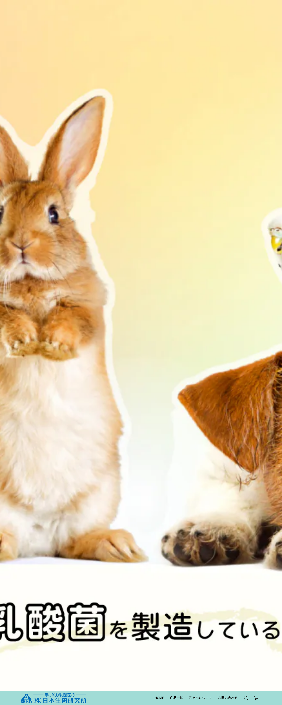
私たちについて (200, 698)
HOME (159, 698)
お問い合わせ (228, 698)
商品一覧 (176, 698)
